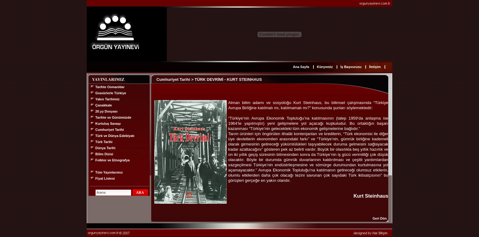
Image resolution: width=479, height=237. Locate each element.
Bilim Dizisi (104, 154)
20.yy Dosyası (106, 111)
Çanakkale (103, 105)
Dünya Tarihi (105, 148)
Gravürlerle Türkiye (110, 93)
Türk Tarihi (103, 142)
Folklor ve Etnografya (112, 160)
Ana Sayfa (301, 67)
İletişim (375, 67)
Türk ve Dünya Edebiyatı (114, 136)
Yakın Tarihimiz (107, 99)
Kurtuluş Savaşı (108, 123)
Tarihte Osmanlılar (110, 87)
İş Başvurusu (350, 67)
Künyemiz (325, 67)
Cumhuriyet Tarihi (109, 129)
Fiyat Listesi (105, 178)
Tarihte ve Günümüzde (113, 117)
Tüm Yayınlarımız (109, 172)
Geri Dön (380, 218)
